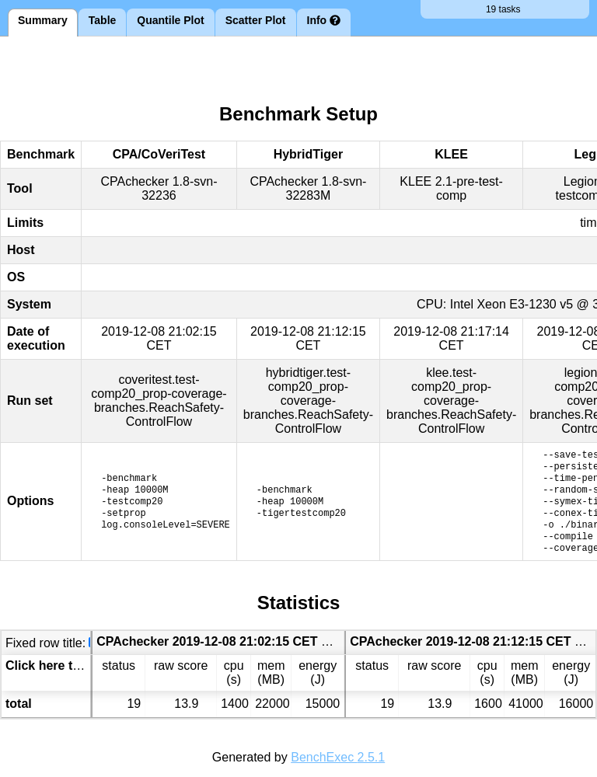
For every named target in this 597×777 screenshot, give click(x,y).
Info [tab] (324, 20)
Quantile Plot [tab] (170, 20)
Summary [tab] (43, 20)
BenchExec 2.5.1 (338, 757)
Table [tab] (103, 20)
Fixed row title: (45, 643)
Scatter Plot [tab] (255, 20)
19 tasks (505, 9)
